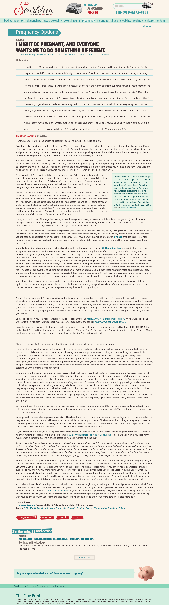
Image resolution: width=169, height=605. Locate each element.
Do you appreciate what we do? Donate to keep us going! (49, 573)
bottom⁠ (117, 207)
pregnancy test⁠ (60, 175)
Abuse (114, 20)
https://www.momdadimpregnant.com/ (106, 318)
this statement (129, 207)
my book (118, 236)
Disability (125, 20)
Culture (149, 20)
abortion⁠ (146, 163)
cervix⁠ (108, 260)
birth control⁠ (78, 385)
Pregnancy (88, 20)
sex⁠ (111, 372)
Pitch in (92, 12)
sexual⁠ (57, 443)
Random (160, 20)
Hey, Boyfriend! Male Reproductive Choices (89, 434)
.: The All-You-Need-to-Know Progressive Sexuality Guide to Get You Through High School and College (75, 508)
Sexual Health (72, 20)
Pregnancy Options (37, 32)
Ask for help (95, 8)
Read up (92, 5)
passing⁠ (39, 434)
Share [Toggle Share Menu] (147, 26)
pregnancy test (27, 518)
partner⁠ (36, 385)
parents (62, 518)
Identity (18, 20)
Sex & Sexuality (53, 20)
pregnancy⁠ (52, 149)
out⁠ (62, 140)
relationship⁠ (66, 443)
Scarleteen (19, 586)
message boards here (58, 490)
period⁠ (42, 178)
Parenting (102, 20)
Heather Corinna (26, 135)
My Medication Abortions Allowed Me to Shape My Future (56, 539)
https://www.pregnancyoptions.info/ (110, 321)
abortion (47, 517)
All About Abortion (111, 248)
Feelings (138, 20)
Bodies (8, 20)
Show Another (84, 557)
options (77, 518)
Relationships (33, 20)
